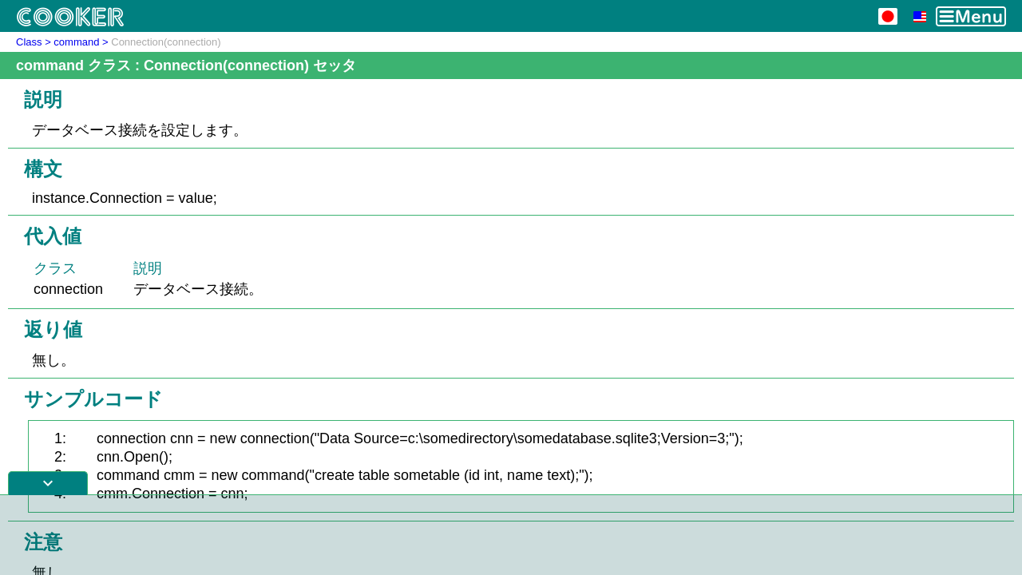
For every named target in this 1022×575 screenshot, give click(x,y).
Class (29, 42)
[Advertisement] (511, 535)
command (76, 42)
